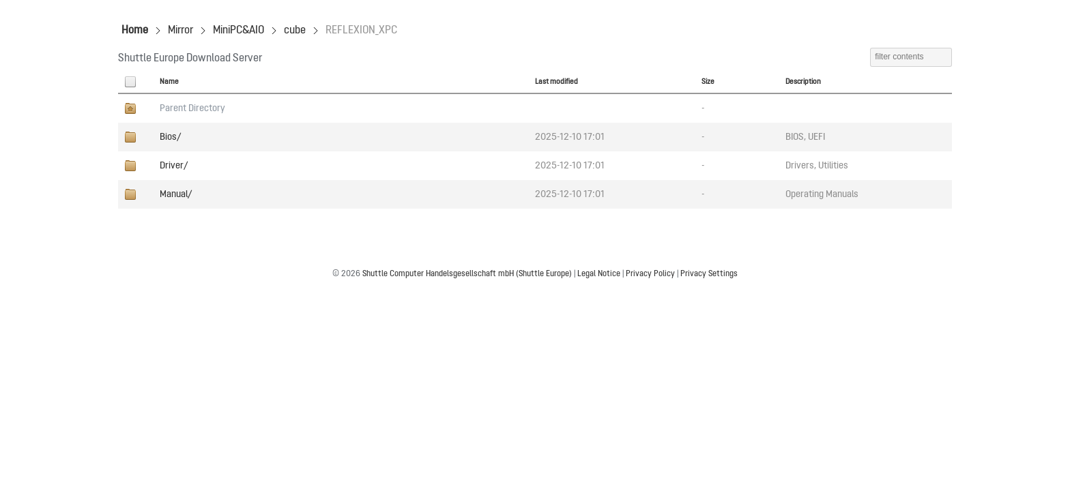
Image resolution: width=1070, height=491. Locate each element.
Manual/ (176, 194)
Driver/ (174, 165)
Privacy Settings (709, 274)
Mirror (180, 30)
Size (708, 81)
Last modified (556, 81)
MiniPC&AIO (238, 30)
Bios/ (170, 137)
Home (134, 30)
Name (169, 81)
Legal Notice (598, 274)
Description (803, 81)
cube (295, 30)
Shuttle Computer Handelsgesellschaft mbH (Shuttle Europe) (467, 274)
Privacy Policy (650, 274)
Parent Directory (192, 108)
